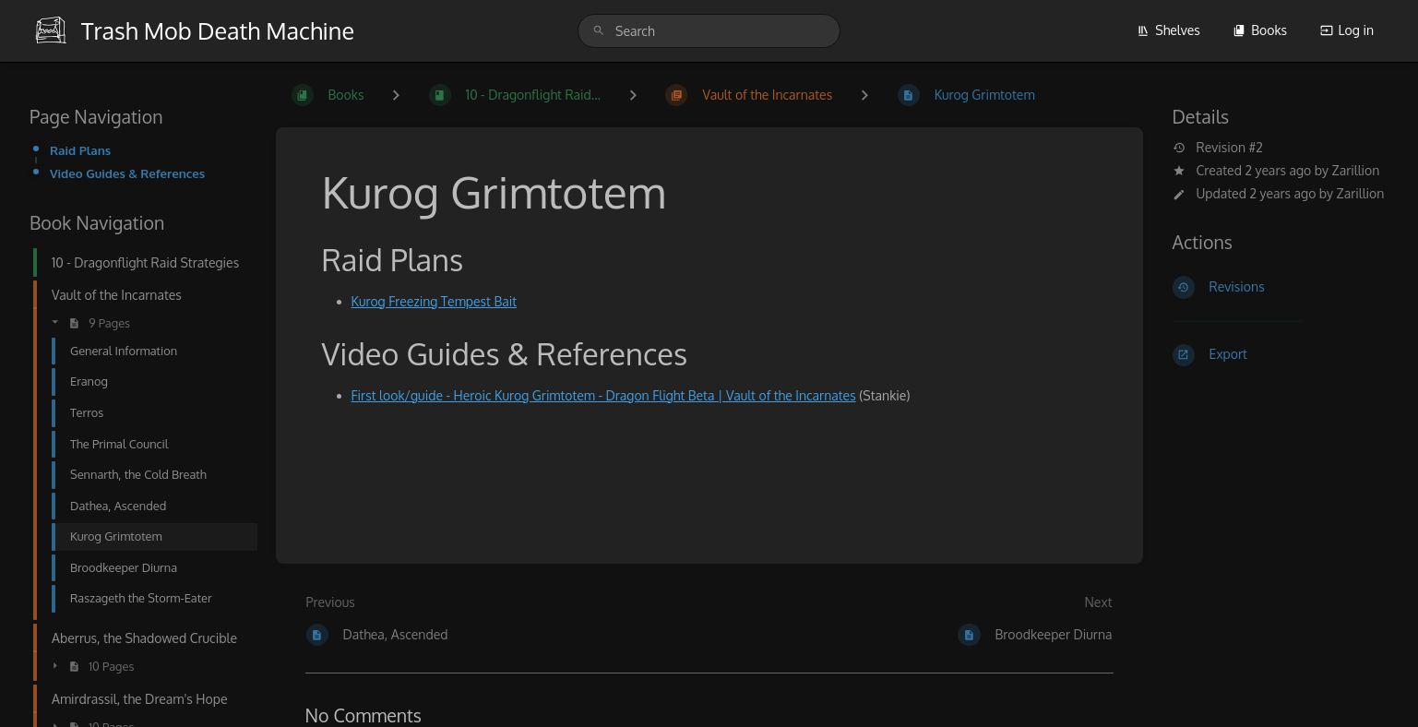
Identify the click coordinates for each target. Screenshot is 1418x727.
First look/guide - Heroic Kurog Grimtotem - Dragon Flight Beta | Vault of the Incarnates (604, 395)
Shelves (1168, 30)
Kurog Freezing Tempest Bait (435, 301)
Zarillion (1356, 170)
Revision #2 (1218, 147)
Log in (1347, 30)
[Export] (1281, 355)
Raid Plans (80, 150)
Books (1260, 30)
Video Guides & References (127, 173)
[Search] (598, 31)
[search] (709, 31)
